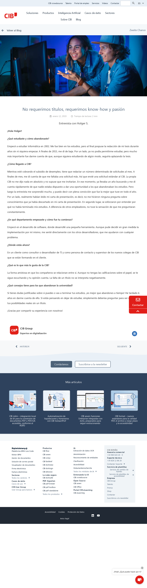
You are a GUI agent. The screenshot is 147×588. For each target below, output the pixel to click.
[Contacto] (138, 300)
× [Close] (142, 567)
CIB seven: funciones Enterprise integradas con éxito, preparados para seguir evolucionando (90, 420)
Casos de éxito (93, 13)
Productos (48, 13)
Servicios (95, 3)
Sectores (110, 13)
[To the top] (138, 311)
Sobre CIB (66, 19)
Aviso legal (64, 518)
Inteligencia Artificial (69, 13)
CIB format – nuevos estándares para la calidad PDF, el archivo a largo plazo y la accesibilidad (124, 420)
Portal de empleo (81, 3)
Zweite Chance (138, 30)
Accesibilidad (50, 512)
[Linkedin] (92, 515)
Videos (105, 3)
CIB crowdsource (55, 3)
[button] (134, 333)
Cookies (61, 512)
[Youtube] (98, 515)
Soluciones (32, 13)
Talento (68, 3)
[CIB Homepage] (11, 15)
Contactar (115, 3)
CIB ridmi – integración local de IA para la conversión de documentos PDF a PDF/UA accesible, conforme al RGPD (22, 421)
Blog (78, 19)
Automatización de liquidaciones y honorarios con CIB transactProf (56, 418)
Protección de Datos (76, 512)
